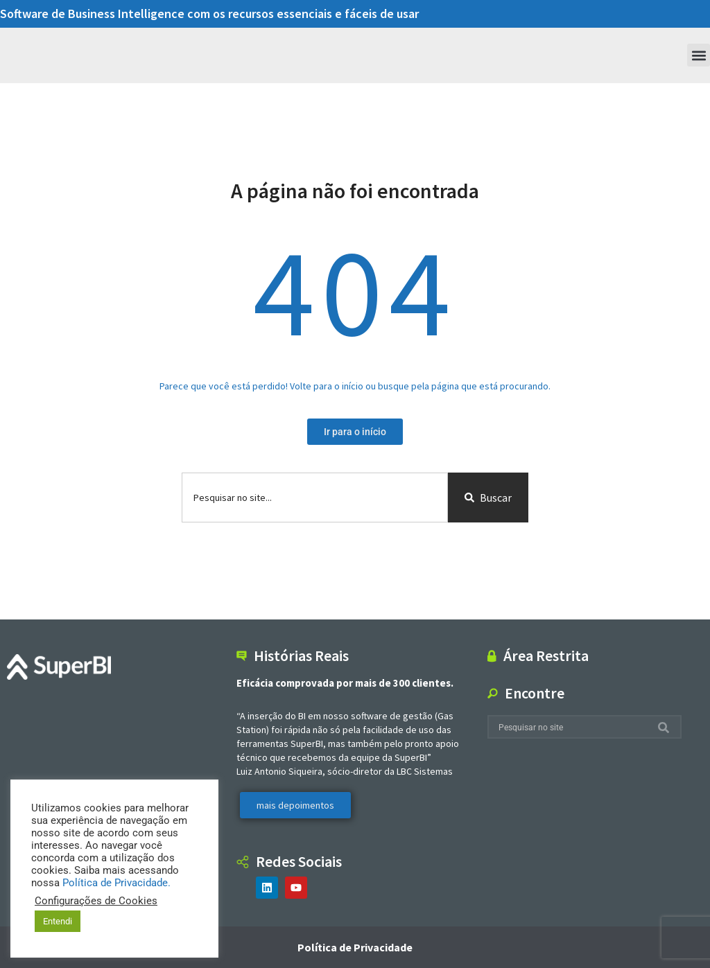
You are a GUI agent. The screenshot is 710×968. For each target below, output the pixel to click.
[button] (698, 55)
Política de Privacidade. (116, 883)
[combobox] (315, 497)
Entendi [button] (57, 921)
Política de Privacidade (355, 947)
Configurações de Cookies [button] (96, 901)
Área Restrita (546, 655)
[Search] (666, 727)
